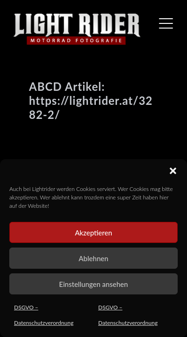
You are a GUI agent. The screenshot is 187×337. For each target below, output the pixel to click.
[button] (173, 171)
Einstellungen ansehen (93, 284)
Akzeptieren (93, 232)
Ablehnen (93, 258)
